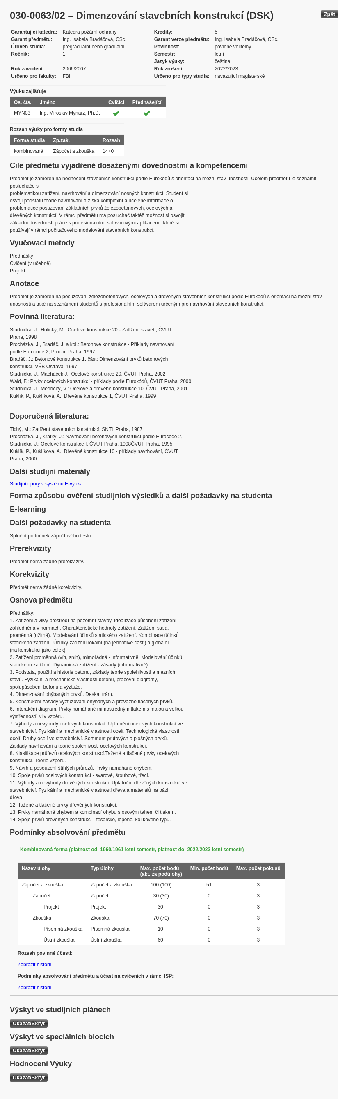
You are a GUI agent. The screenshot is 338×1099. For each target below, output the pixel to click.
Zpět (329, 14)
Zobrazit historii (34, 965)
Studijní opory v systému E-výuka (46, 484)
